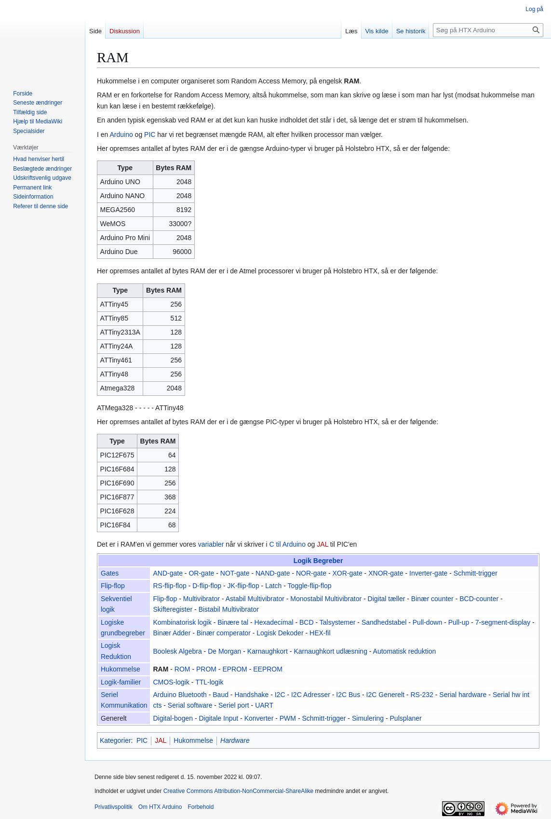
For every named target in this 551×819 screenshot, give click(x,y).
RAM (352, 81)
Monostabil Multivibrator (326, 599)
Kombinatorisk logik (182, 622)
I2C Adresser (310, 694)
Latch (273, 586)
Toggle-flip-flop (310, 586)
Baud (220, 694)
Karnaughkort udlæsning (330, 651)
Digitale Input (218, 718)
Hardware (235, 740)
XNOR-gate (385, 573)
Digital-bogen (173, 718)
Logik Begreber (318, 560)
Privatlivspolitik (113, 807)
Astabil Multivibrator (255, 599)
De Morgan (224, 651)
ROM (182, 669)
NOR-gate (311, 573)
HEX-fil (320, 633)
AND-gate (168, 573)
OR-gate (201, 573)
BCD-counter (478, 599)
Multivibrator (201, 599)
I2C (280, 694)
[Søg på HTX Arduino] (488, 30)
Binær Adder (172, 633)
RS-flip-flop (170, 586)
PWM (288, 718)
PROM (206, 669)
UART (264, 705)
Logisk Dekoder (279, 633)
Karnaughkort (267, 651)
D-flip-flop (206, 586)
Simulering (368, 718)
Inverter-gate (428, 573)
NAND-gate (272, 573)
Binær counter (432, 599)
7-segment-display (502, 622)
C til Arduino (287, 544)
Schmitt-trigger (475, 573)
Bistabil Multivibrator (229, 609)
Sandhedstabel (384, 622)
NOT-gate (235, 573)
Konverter (259, 718)
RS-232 (421, 694)
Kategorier (115, 740)
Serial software (190, 705)
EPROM (234, 669)
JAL (322, 544)
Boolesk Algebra (177, 651)
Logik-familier (121, 682)
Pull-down (427, 622)
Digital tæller (386, 599)
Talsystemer (338, 622)
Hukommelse (120, 669)
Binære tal (232, 622)
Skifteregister (173, 609)
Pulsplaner (406, 718)
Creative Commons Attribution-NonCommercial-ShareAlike (238, 791)
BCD (306, 622)
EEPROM (267, 669)
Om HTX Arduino (160, 807)
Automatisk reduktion (404, 651)
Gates (110, 573)
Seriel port (233, 705)
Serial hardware (462, 694)
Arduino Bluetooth (180, 694)
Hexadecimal (274, 622)
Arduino (121, 134)
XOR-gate (347, 573)
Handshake (251, 694)
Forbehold (201, 807)
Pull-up (459, 622)
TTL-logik (209, 682)
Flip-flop (113, 586)
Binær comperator (224, 633)
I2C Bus (348, 694)
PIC (149, 134)
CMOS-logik (171, 682)
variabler (211, 544)
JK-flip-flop (243, 586)
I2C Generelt (385, 694)
